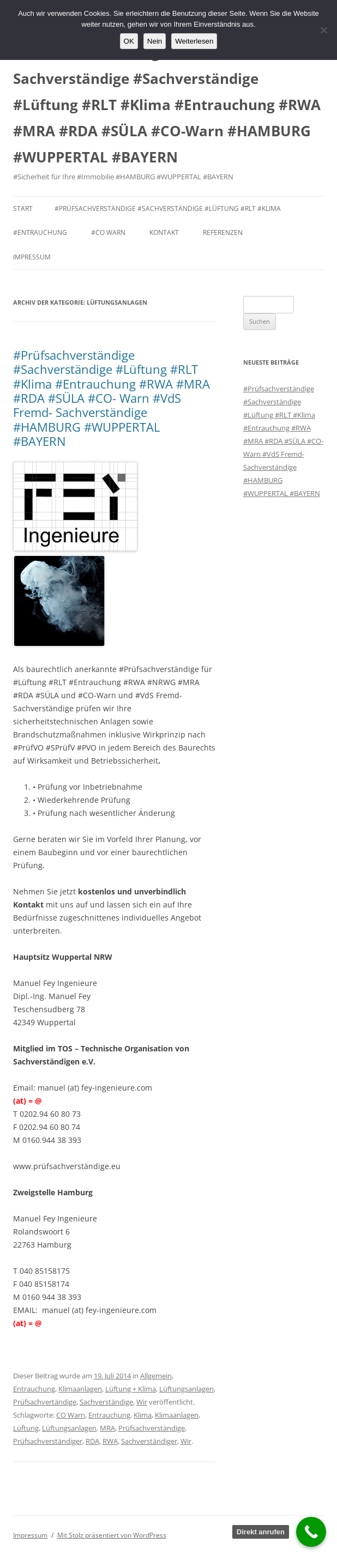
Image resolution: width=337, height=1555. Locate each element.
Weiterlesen (194, 41)
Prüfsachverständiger (47, 1441)
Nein (154, 41)
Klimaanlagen (80, 1389)
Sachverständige (106, 1402)
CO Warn (70, 1415)
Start (23, 208)
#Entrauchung (40, 232)
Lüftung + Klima (130, 1389)
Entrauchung (34, 1389)
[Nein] (323, 30)
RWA (110, 1441)
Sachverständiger (149, 1441)
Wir (141, 1402)
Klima (143, 1415)
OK (129, 41)
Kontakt (164, 232)
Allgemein (156, 1376)
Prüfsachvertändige (44, 1402)
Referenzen (223, 232)
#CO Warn (108, 232)
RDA (92, 1441)
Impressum (32, 257)
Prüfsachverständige (151, 1428)
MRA (107, 1428)
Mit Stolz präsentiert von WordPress (111, 1535)
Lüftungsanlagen (186, 1389)
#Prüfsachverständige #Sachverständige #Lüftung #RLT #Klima (168, 208)
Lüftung (26, 1428)
